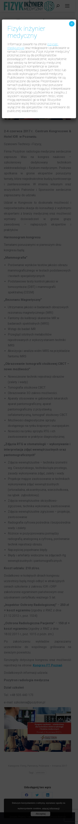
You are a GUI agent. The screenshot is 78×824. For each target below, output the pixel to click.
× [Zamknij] (72, 24)
